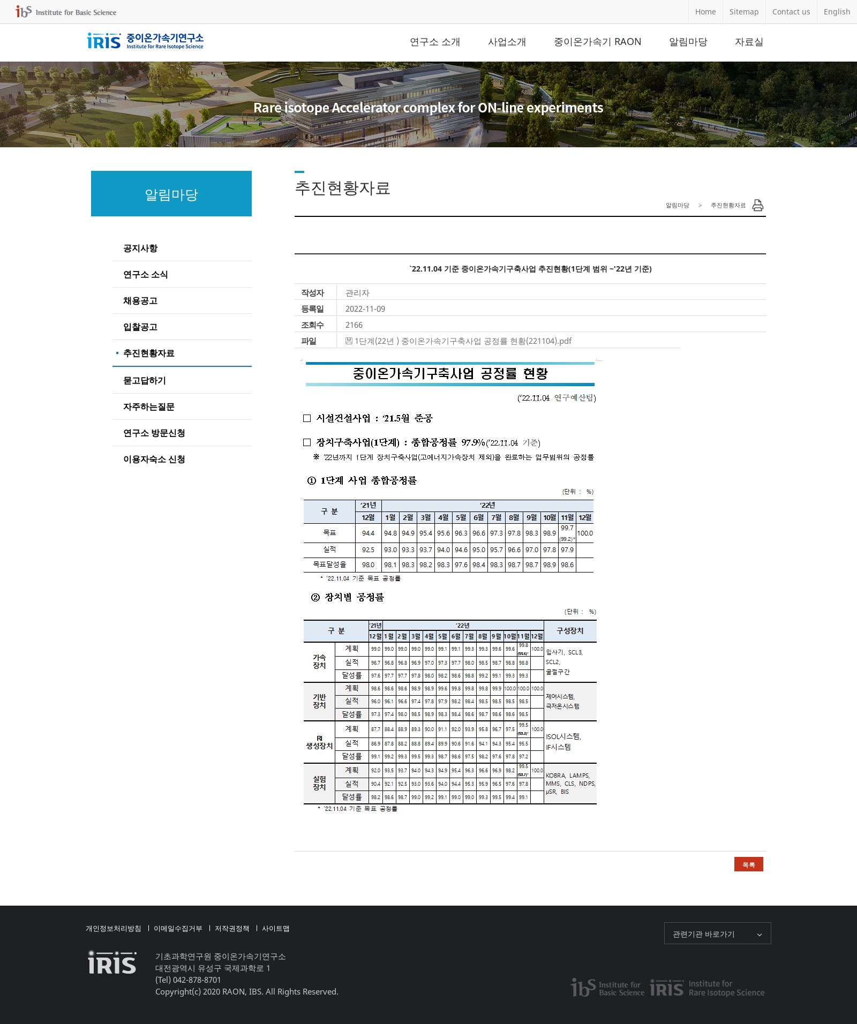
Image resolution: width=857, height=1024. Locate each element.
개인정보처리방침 (113, 928)
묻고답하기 (144, 380)
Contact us (791, 11)
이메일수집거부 (178, 928)
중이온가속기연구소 (145, 41)
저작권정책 (232, 928)
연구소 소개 (435, 41)
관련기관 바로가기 (704, 934)
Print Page (757, 205)
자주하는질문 (149, 406)
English (837, 11)
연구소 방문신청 (154, 433)
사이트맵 (276, 928)
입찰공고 (140, 327)
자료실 (749, 41)
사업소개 (507, 41)
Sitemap (744, 11)
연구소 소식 (145, 274)
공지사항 (140, 248)
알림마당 (688, 41)
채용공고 (140, 300)
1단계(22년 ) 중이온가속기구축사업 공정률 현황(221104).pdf (463, 340)
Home (705, 11)
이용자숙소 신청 (154, 459)
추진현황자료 (149, 353)
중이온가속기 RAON (598, 41)
